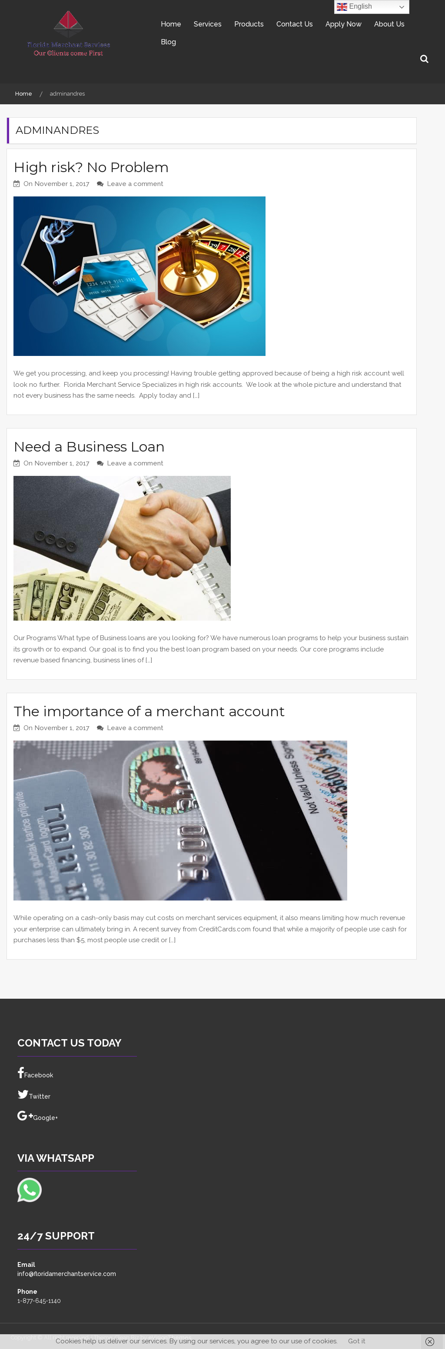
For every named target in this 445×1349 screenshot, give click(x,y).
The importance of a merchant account (149, 711)
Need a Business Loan (89, 446)
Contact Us (294, 24)
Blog (168, 42)
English (354, 7)
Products (249, 24)
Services (208, 24)
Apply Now (343, 24)
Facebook (35, 1073)
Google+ (37, 1116)
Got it (356, 1341)
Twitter (33, 1095)
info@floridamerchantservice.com (66, 1273)
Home (171, 24)
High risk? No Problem (91, 167)
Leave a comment (135, 184)
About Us (389, 24)
